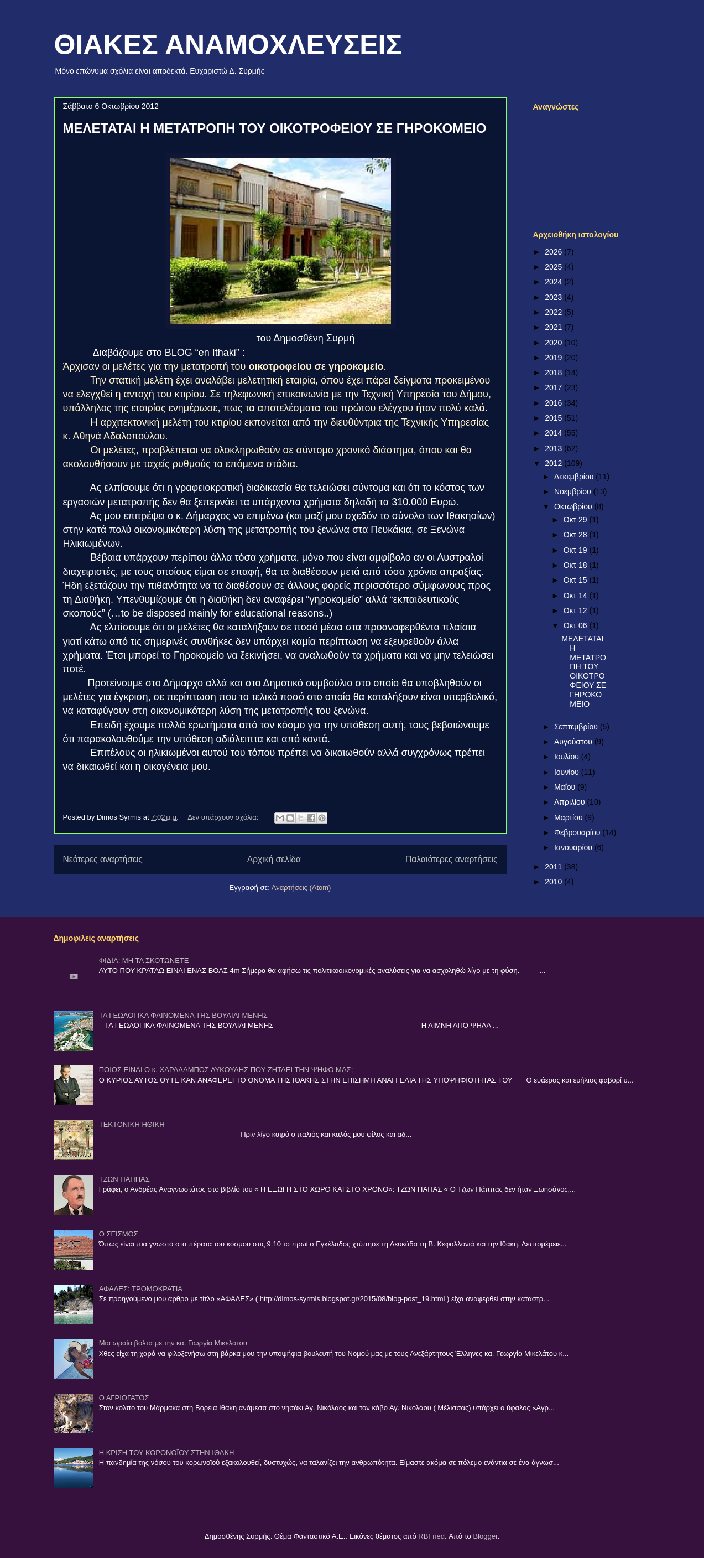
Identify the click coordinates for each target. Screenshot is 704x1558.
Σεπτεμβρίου (577, 726)
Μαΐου (565, 787)
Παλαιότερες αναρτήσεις (451, 859)
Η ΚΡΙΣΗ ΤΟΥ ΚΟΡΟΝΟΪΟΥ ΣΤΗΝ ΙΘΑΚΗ (166, 1452)
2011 (554, 866)
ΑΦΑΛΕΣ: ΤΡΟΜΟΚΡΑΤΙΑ (140, 1289)
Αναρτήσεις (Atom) (301, 887)
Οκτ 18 (577, 565)
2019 (554, 357)
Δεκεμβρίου (575, 476)
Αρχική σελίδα (274, 859)
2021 (554, 327)
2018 (554, 372)
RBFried (431, 1536)
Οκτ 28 (577, 534)
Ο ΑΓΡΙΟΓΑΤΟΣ (124, 1398)
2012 (554, 463)
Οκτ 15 (577, 580)
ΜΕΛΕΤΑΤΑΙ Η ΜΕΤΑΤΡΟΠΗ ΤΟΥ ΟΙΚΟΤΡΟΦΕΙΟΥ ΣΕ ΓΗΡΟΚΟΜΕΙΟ (275, 128)
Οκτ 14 (577, 595)
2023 (554, 297)
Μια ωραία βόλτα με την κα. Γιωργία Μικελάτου (173, 1343)
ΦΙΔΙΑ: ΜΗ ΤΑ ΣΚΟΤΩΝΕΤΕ (144, 960)
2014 (554, 432)
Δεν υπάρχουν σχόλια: (223, 817)
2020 (554, 342)
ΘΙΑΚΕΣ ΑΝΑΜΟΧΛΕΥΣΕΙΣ (228, 44)
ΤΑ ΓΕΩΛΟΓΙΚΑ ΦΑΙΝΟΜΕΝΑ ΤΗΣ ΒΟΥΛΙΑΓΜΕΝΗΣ (183, 1015)
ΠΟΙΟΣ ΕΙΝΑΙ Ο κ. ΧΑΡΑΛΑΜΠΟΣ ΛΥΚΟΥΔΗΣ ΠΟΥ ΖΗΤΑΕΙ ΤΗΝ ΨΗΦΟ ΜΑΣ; (226, 1069)
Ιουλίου (567, 756)
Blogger (485, 1536)
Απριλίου (570, 802)
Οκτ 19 (577, 550)
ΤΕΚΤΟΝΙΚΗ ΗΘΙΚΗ (132, 1124)
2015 (554, 417)
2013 (554, 448)
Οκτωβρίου (574, 506)
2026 (554, 251)
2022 (554, 312)
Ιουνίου (567, 772)
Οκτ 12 (577, 610)
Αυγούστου (574, 741)
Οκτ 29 (577, 519)
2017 (554, 387)
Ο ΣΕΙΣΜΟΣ (118, 1234)
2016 (554, 402)
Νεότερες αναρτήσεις (103, 859)
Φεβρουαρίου (578, 832)
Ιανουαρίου (574, 847)
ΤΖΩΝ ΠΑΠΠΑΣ (124, 1179)
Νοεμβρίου (573, 491)
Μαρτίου (569, 817)
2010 (554, 881)
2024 (554, 281)
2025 (554, 266)
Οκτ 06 (577, 625)
